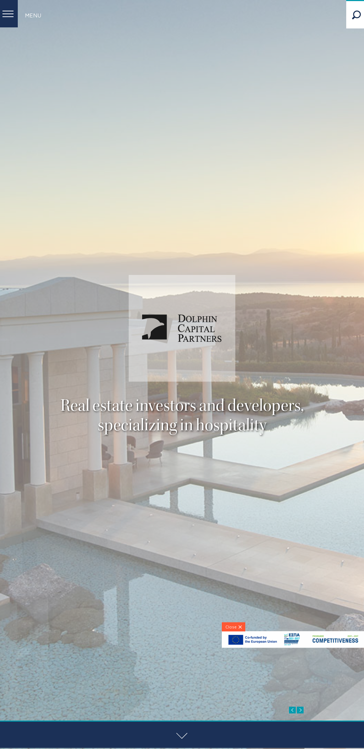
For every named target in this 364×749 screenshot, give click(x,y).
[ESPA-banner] (293, 646)
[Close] (233, 626)
